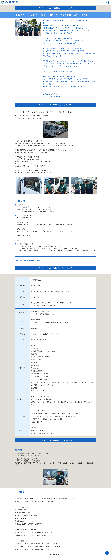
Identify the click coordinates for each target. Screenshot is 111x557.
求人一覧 (105, 2)
